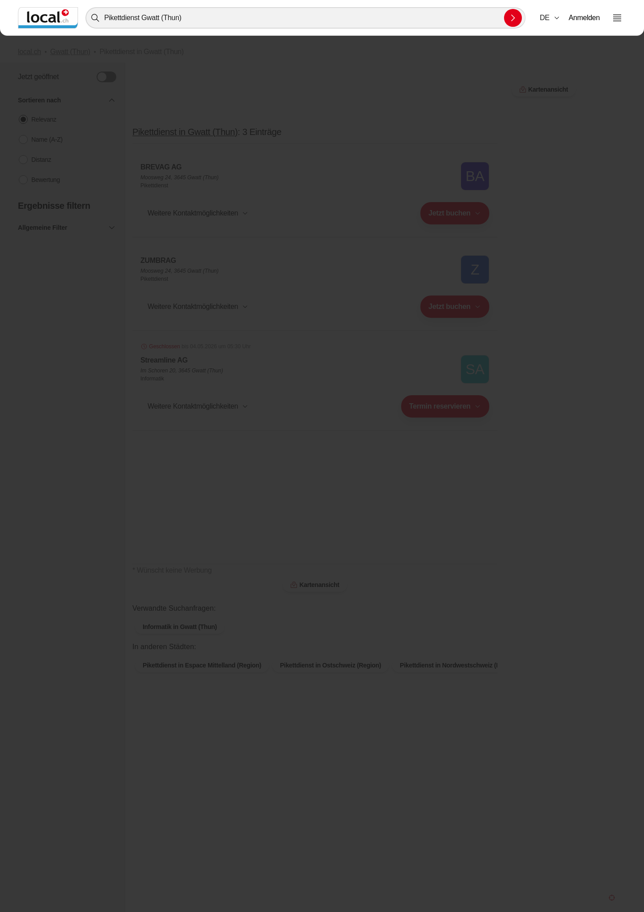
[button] (550, 18)
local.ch (29, 51)
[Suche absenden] (513, 18)
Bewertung (45, 179)
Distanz (41, 159)
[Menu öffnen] (617, 18)
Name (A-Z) (47, 139)
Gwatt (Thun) (70, 51)
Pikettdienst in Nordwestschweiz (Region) (459, 665)
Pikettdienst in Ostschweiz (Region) (330, 665)
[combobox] (305, 18)
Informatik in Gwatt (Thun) (180, 626)
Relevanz (43, 119)
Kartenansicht (314, 584)
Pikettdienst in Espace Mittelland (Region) (202, 665)
